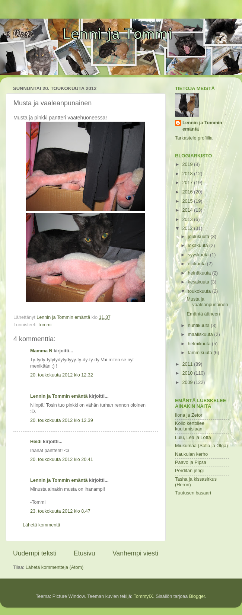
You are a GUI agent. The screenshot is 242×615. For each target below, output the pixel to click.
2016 (188, 192)
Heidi (36, 441)
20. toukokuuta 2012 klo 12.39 (61, 420)
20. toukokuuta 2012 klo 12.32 (61, 375)
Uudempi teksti (35, 553)
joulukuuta (199, 236)
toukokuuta (200, 291)
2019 (188, 164)
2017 (188, 182)
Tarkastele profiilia (194, 138)
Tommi (44, 324)
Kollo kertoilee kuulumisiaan (189, 426)
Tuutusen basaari (193, 493)
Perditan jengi (189, 470)
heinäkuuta (200, 273)
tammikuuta (201, 352)
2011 (188, 364)
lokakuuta (198, 245)
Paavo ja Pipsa (190, 462)
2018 (188, 173)
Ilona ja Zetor (189, 415)
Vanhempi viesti (135, 553)
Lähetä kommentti (41, 525)
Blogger (197, 596)
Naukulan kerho (191, 454)
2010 (188, 373)
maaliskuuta (201, 334)
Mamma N (41, 350)
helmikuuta (200, 343)
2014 (188, 210)
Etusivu (84, 553)
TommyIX (143, 596)
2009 (188, 382)
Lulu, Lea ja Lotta (193, 437)
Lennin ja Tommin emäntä (58, 396)
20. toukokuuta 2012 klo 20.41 (61, 459)
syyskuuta (199, 254)
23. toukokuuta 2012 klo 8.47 (60, 511)
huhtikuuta (199, 325)
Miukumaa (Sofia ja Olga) (201, 445)
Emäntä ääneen (203, 314)
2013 (188, 219)
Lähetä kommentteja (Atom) (54, 567)
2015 (188, 201)
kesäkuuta (199, 282)
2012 (188, 228)
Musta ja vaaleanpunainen (207, 302)
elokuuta (197, 263)
